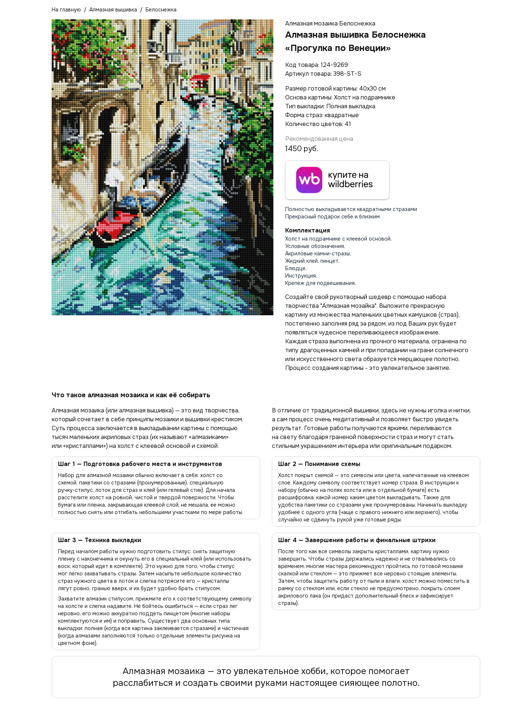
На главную (66, 9)
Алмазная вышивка (113, 9)
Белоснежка (161, 9)
